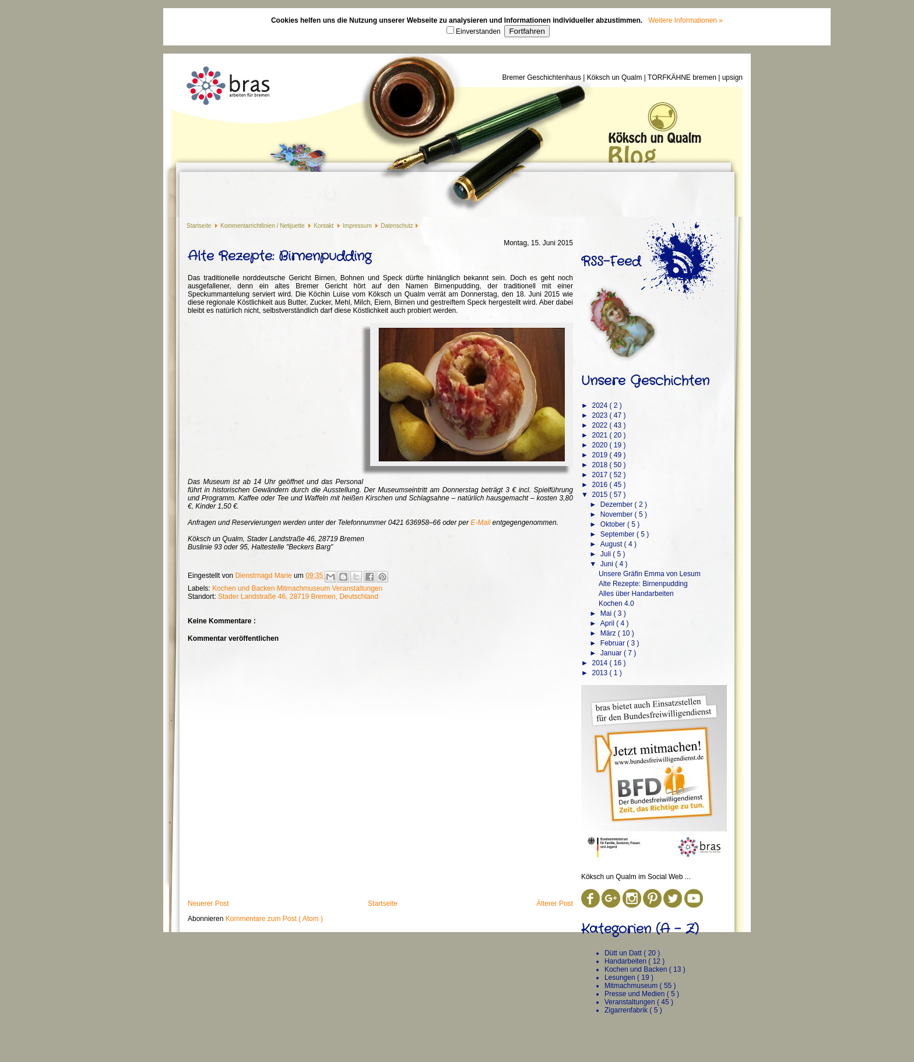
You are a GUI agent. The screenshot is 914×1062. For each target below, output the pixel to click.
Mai (607, 613)
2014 (600, 663)
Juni (607, 564)
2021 (600, 435)
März (609, 633)
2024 (600, 405)
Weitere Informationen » (685, 20)
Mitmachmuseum (304, 588)
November (617, 514)
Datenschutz (397, 226)
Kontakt (324, 226)
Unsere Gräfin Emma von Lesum (650, 574)
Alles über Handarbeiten (636, 594)
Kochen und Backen (244, 588)
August (612, 544)
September (618, 534)
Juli (606, 554)
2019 (600, 455)
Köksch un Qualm (615, 77)
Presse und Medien (635, 994)
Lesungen (620, 977)
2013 (600, 673)
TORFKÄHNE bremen (683, 77)
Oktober (613, 524)
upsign (732, 77)
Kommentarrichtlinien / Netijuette (263, 226)
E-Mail (480, 522)
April (608, 623)
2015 (600, 495)
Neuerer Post (208, 903)
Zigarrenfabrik (626, 1010)
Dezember (617, 504)
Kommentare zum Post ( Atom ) (274, 919)
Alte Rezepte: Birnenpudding (643, 584)
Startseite (200, 226)
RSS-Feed (611, 261)
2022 (600, 425)
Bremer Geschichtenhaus (542, 77)
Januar (612, 653)
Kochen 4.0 (616, 603)
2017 (600, 475)
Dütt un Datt (624, 953)
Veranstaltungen (357, 588)
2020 (600, 445)
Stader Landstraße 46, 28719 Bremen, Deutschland (298, 596)
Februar (613, 643)
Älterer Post (554, 903)
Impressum (358, 226)
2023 (600, 415)
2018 (600, 465)
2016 (600, 485)
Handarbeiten (626, 961)
